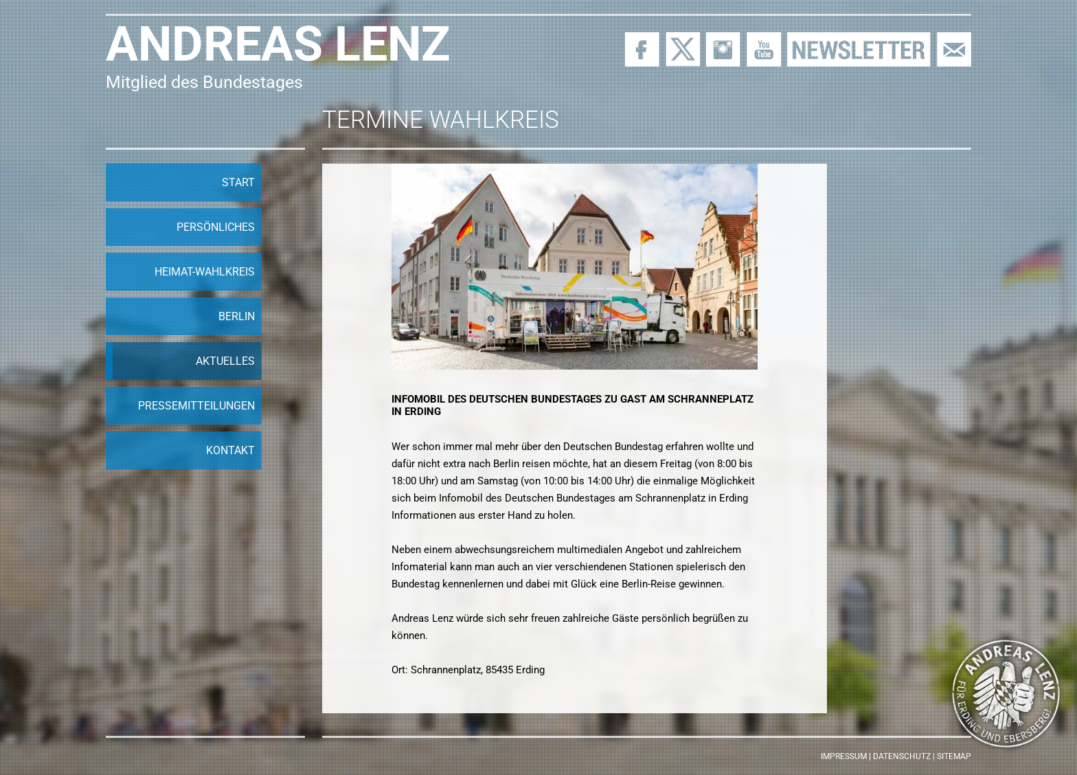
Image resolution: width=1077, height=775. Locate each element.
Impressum (844, 756)
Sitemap (954, 756)
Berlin (236, 316)
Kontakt (230, 450)
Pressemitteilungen (196, 405)
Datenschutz (902, 756)
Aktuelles (225, 361)
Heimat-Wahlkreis (205, 271)
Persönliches (216, 227)
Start (238, 182)
